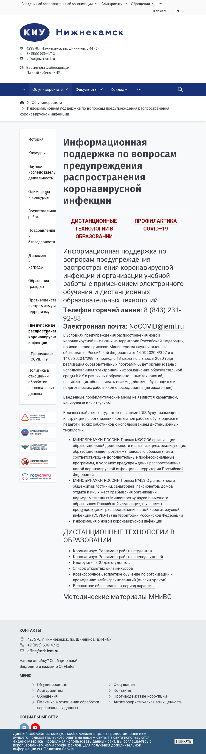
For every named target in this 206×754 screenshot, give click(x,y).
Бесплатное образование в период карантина (114, 586)
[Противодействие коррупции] (38, 432)
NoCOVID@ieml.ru (156, 326)
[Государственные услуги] (38, 476)
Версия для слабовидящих (47, 67)
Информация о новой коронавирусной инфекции (117, 521)
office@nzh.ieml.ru (40, 59)
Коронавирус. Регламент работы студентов (112, 551)
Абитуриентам (50, 690)
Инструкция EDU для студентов (101, 562)
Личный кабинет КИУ (43, 73)
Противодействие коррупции (140, 696)
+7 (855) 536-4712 (40, 53)
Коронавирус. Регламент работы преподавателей (118, 556)
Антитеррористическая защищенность (148, 702)
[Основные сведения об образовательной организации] (38, 417)
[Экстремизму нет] (38, 461)
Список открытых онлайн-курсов (103, 568)
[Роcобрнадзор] (38, 447)
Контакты (122, 690)
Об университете (52, 684)
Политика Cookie (59, 749)
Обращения (47, 696)
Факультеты (124, 684)
